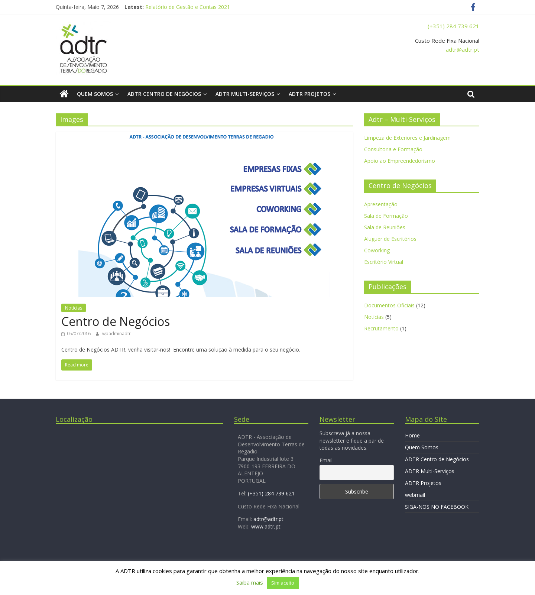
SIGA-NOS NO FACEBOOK (436, 506)
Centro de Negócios (115, 321)
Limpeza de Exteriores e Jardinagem (407, 137)
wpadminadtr (116, 333)
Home (412, 435)
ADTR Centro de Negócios (164, 93)
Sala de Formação (386, 215)
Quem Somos (95, 93)
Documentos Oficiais (389, 305)
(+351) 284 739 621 (453, 26)
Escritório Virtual (383, 261)
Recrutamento (381, 328)
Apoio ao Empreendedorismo (399, 160)
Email (326, 460)
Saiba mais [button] (249, 582)
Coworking (377, 250)
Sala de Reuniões (384, 227)
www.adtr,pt (266, 526)
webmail (415, 494)
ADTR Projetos (309, 93)
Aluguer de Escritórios (390, 238)
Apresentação (381, 204)
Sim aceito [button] (282, 582)
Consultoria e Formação (393, 149)
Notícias (73, 308)
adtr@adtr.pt (462, 49)
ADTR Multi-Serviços (244, 93)
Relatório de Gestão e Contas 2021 (187, 6)
